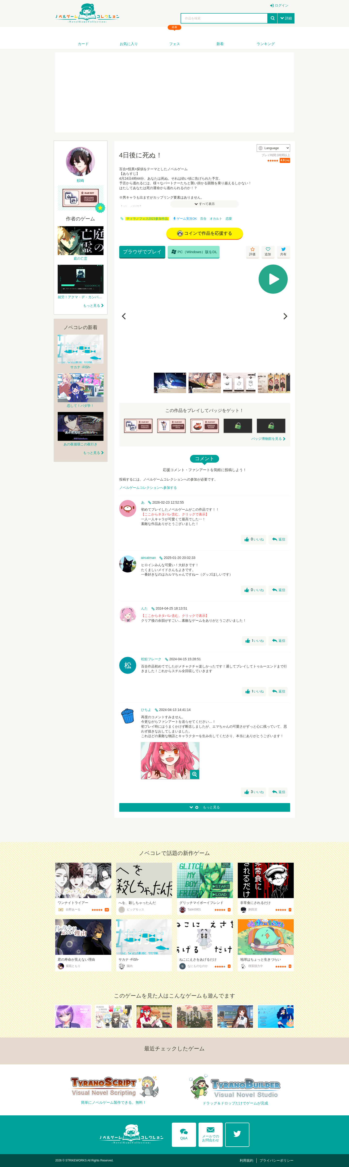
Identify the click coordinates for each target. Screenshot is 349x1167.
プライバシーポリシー (276, 1160)
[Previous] (124, 316)
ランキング (266, 44)
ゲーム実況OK (185, 218)
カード (83, 44)
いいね (254, 539)
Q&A (183, 1133)
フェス (174, 44)
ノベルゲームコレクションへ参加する (148, 488)
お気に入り (129, 44)
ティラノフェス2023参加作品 (147, 218)
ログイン (281, 5)
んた (144, 608)
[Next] (284, 316)
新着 (220, 44)
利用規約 (246, 1160)
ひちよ (146, 710)
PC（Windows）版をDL (194, 251)
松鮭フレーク (151, 659)
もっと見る (91, 305)
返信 (278, 539)
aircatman (148, 558)
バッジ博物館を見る (266, 439)
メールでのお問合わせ (210, 1133)
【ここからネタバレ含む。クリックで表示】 (175, 514)
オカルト (216, 218)
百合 (203, 218)
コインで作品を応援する (204, 233)
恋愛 (229, 218)
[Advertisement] (174, 92)
